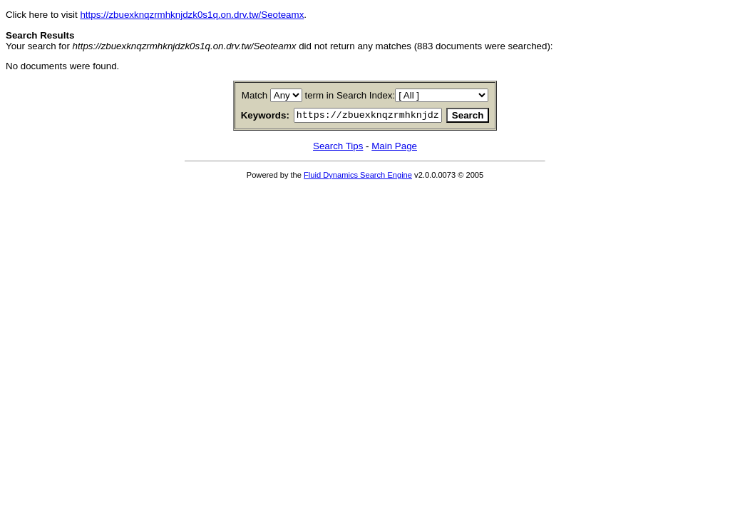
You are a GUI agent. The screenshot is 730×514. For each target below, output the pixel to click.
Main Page (394, 148)
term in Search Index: (350, 95)
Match (254, 95)
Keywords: (248, 116)
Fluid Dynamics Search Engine (358, 177)
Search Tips (338, 148)
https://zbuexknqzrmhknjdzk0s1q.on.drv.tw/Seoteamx (192, 14)
